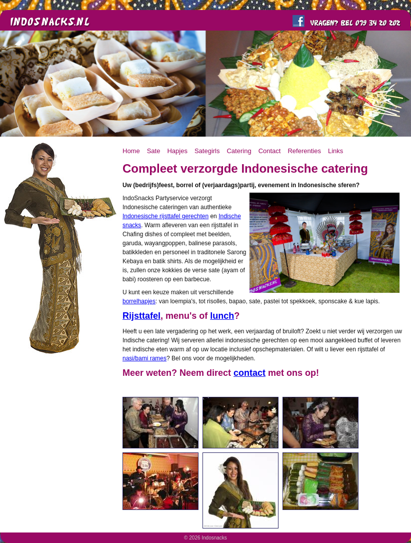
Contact (269, 151)
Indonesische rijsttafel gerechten (165, 216)
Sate (153, 151)
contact (250, 373)
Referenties (304, 151)
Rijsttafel (141, 316)
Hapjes (177, 151)
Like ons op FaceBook (298, 21)
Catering (238, 151)
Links (335, 151)
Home (131, 151)
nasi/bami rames (144, 358)
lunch (222, 316)
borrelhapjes (139, 301)
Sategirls (207, 151)
